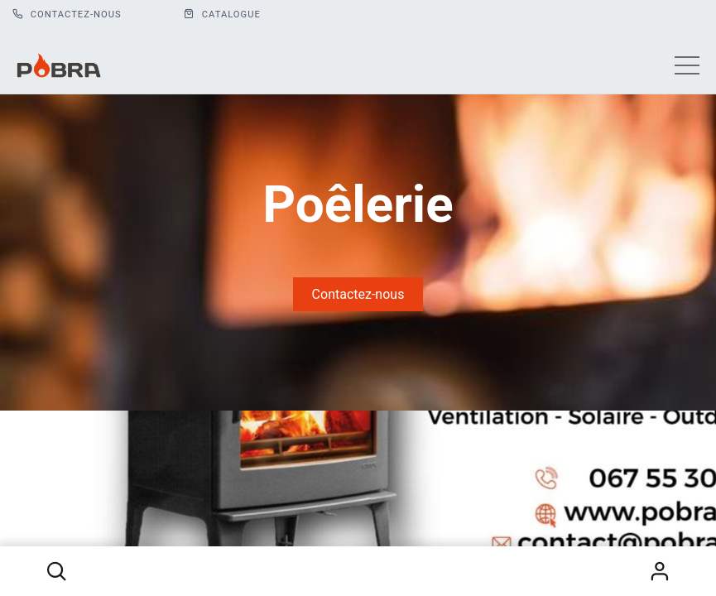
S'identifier (659, 571)
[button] (56, 571)
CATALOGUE (222, 14)
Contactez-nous (67, 14)
